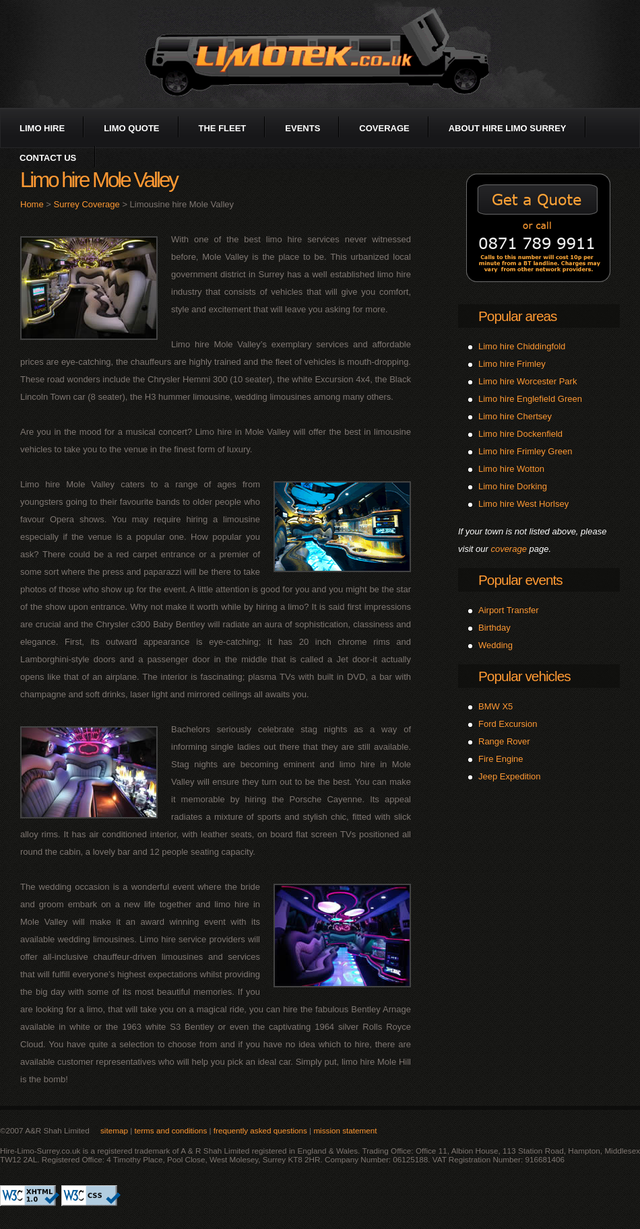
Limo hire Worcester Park (527, 381)
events (302, 128)
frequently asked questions (260, 1130)
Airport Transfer (508, 610)
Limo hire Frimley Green (525, 451)
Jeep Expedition (509, 776)
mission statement (345, 1130)
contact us (48, 158)
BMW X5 (495, 706)
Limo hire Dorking (512, 486)
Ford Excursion (507, 724)
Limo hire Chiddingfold (521, 346)
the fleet (223, 128)
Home (32, 204)
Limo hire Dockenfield (520, 434)
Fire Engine (500, 759)
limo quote (131, 128)
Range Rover (504, 741)
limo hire (42, 128)
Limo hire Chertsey (515, 416)
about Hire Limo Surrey (508, 128)
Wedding (495, 645)
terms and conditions (170, 1130)
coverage (384, 128)
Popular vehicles (524, 676)
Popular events (520, 580)
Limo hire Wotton (511, 469)
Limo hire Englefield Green (530, 399)
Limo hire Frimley (512, 364)
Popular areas (517, 316)
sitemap (114, 1130)
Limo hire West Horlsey (523, 504)
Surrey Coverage (87, 204)
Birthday (494, 628)
